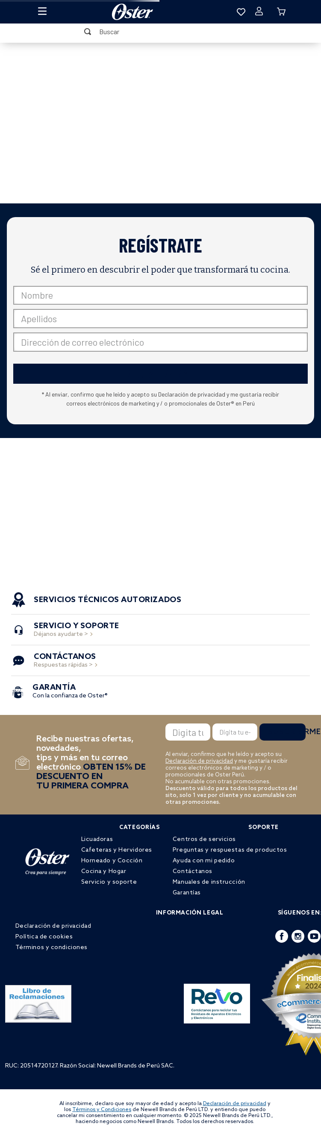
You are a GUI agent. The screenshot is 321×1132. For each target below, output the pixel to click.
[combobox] (160, 32)
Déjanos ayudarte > (76, 630)
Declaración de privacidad (199, 761)
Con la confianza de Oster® (70, 692)
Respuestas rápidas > (65, 661)
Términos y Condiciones (101, 1110)
